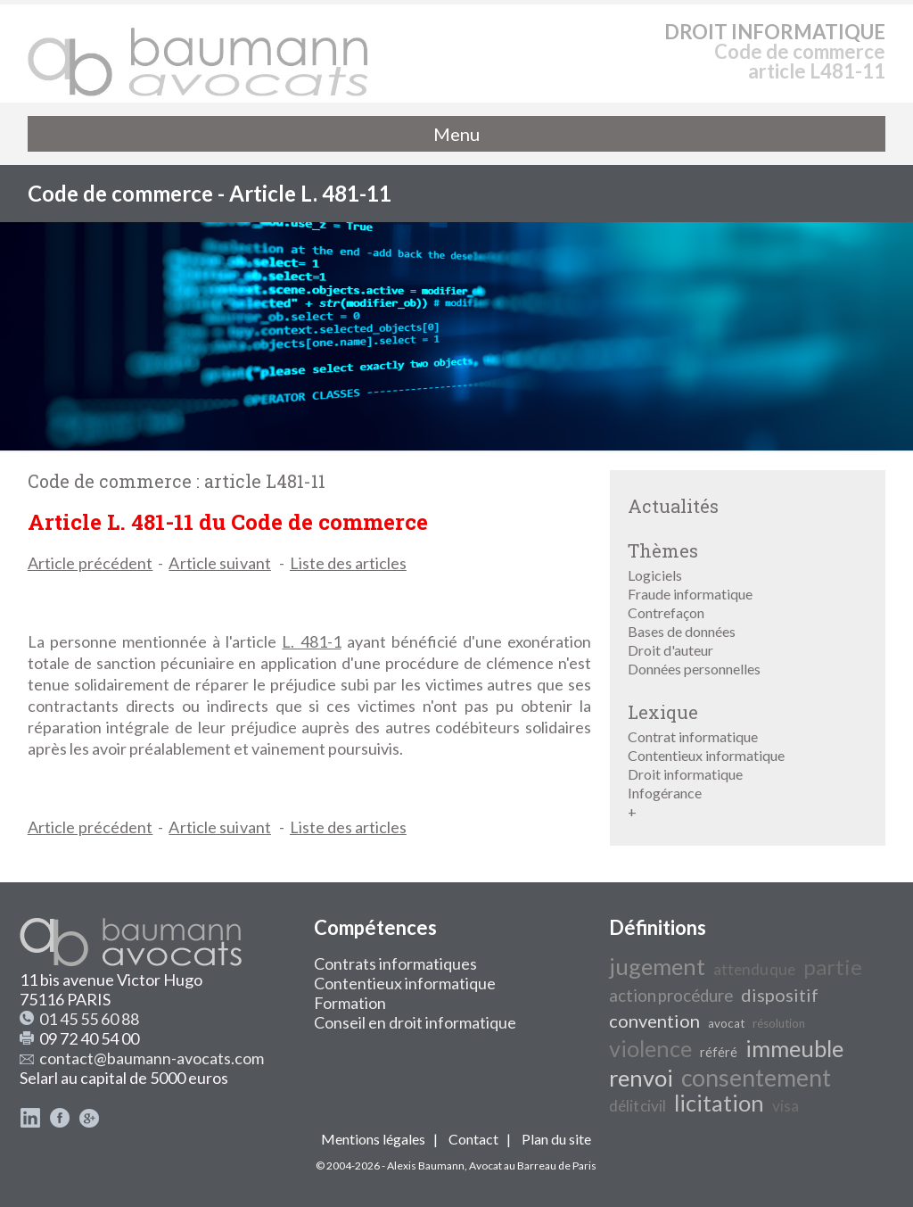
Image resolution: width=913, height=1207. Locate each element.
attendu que (754, 969)
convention (654, 1020)
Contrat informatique (693, 736)
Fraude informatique (690, 593)
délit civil (637, 1105)
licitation (719, 1102)
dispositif (779, 994)
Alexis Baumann (426, 1165)
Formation (350, 1003)
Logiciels (655, 574)
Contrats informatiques (395, 963)
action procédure (671, 995)
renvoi (641, 1077)
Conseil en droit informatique (415, 1022)
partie (832, 967)
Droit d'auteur (670, 649)
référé (718, 1052)
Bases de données (682, 631)
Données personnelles (694, 668)
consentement (756, 1077)
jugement (657, 966)
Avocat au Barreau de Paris (532, 1165)
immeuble (794, 1048)
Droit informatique (685, 773)
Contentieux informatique (706, 755)
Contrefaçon (666, 612)
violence (650, 1048)
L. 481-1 (311, 641)
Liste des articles (348, 563)
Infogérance (665, 792)
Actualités (673, 505)
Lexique (663, 711)
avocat (726, 1023)
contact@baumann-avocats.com (151, 1058)
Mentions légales (373, 1138)
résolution (779, 1023)
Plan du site (556, 1138)
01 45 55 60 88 (89, 1019)
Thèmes (663, 550)
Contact (473, 1138)
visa (785, 1105)
